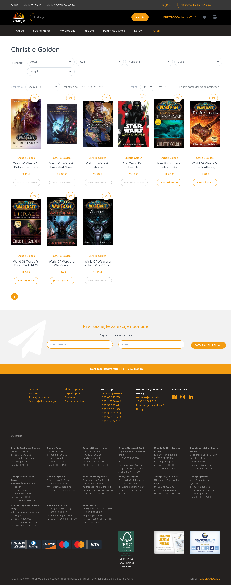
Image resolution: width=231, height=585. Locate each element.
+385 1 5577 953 (111, 420)
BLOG (14, 5)
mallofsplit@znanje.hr (61, 515)
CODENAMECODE (209, 578)
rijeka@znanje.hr (95, 458)
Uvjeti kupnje (73, 393)
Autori (156, 30)
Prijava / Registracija (196, 4)
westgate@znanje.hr (133, 486)
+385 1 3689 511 (146, 401)
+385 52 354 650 (111, 417)
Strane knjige (42, 30)
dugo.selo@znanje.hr (26, 522)
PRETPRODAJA (173, 17)
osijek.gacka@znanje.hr (170, 490)
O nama (33, 389)
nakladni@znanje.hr (148, 397)
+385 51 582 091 (111, 405)
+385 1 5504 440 (111, 401)
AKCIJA (192, 17)
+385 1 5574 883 (94, 483)
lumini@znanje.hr (203, 465)
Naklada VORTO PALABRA (59, 5)
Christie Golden (26, 157)
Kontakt (33, 393)
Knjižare (167, 5)
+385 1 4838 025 (22, 518)
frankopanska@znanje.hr (99, 486)
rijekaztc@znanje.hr (60, 486)
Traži (140, 17)
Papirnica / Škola (114, 30)
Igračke (89, 30)
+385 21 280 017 (58, 512)
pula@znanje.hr (58, 458)
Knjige (20, 30)
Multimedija (67, 30)
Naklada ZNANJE (31, 5)
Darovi (138, 30)
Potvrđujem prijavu (208, 345)
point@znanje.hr (95, 515)
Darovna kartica (74, 401)
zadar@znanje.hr (24, 493)
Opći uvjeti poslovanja (42, 401)
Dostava (70, 397)
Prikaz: (134, 86)
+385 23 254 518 (111, 409)
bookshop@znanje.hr (26, 458)
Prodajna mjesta (39, 397)
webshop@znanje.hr (113, 393)
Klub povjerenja (74, 389)
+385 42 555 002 (201, 461)
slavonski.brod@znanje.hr (132, 465)
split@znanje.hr (166, 461)
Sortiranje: (17, 86)
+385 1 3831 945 (94, 512)
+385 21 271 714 (165, 458)
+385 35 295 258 (111, 413)
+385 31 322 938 (165, 486)
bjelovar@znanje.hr (204, 490)
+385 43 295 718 (111, 397)
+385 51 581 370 (58, 483)
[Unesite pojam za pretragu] (89, 17)
